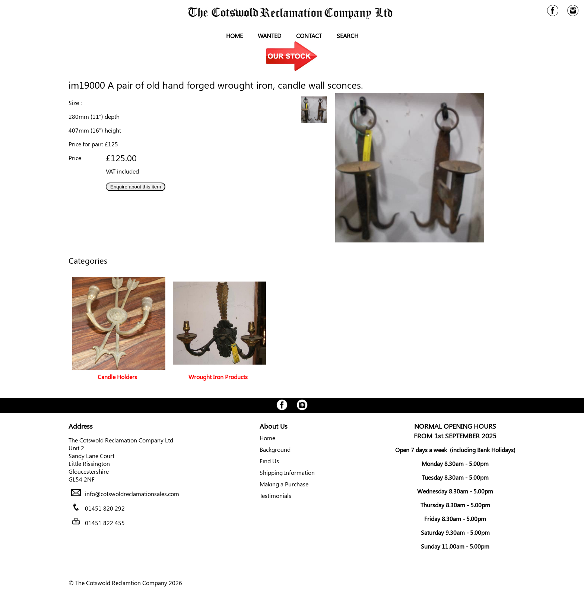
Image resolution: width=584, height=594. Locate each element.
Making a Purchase (284, 484)
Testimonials (275, 495)
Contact (309, 35)
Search (347, 35)
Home (234, 35)
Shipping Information (287, 472)
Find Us (269, 461)
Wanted (269, 35)
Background (275, 449)
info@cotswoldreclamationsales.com (132, 494)
